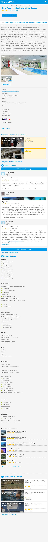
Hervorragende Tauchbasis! (10, 178)
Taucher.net (8, 2)
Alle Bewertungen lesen (9, 252)
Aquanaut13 (9, 221)
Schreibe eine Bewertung (9, 15)
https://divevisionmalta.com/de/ (16, 241)
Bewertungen (9, 22)
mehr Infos (5, 128)
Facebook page (15, 91)
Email (9, 91)
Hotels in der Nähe (41, 22)
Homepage (5, 91)
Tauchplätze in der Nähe (26, 22)
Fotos (16, 22)
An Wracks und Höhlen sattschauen (12, 227)
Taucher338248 (10, 173)
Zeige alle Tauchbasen (9, 514)
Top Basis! (5, 201)
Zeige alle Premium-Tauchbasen (12, 161)
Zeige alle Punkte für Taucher (11, 467)
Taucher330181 (10, 193)
